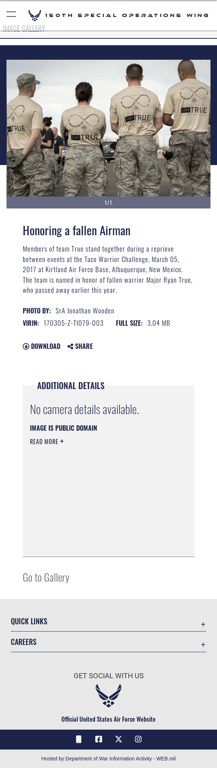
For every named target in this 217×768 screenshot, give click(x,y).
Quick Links (29, 621)
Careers (23, 641)
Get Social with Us (109, 675)
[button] (11, 15)
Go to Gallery (46, 577)
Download (41, 346)
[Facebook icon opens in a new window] (98, 739)
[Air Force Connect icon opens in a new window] (78, 739)
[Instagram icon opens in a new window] (138, 739)
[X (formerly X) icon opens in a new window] (118, 739)
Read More (45, 441)
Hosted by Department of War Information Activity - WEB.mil (108, 758)
